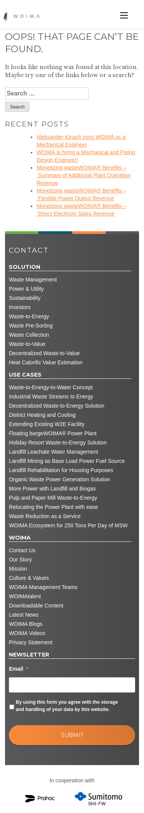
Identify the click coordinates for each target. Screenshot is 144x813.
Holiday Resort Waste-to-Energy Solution (58, 442)
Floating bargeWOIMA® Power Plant (52, 433)
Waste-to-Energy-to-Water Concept (51, 387)
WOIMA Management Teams (43, 587)
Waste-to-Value (27, 344)
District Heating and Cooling (42, 415)
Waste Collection (29, 335)
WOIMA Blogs (25, 624)
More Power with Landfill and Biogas (52, 488)
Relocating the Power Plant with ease (53, 507)
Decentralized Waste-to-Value (44, 353)
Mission (18, 569)
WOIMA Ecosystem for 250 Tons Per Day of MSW (68, 525)
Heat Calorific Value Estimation (46, 362)
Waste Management (33, 279)
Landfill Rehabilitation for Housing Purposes (61, 470)
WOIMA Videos (27, 633)
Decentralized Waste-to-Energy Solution (56, 406)
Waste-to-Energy (29, 316)
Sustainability (25, 298)
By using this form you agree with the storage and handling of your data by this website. (67, 705)
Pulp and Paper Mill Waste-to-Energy (53, 498)
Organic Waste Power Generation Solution (59, 479)
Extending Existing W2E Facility (46, 424)
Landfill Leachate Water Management (53, 452)
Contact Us (22, 550)
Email (18, 669)
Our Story (20, 559)
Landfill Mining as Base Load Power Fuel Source (67, 461)
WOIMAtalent (25, 596)
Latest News (23, 615)
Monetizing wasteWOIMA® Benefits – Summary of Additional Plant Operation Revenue (83, 175)
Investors (20, 307)
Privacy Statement (31, 642)
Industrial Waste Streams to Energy (51, 396)
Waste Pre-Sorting (31, 326)
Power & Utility (26, 289)
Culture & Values (29, 578)
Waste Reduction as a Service (45, 516)
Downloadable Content (36, 605)
